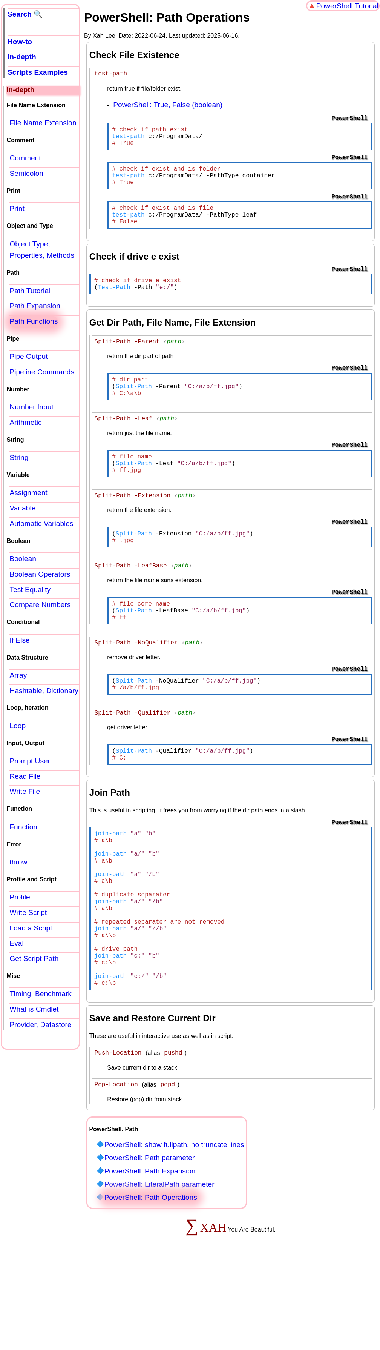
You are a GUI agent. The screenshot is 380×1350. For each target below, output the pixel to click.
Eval (16, 943)
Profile (19, 897)
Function (23, 827)
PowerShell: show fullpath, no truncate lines (174, 1228)
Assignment (28, 493)
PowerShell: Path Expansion (149, 1255)
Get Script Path (33, 959)
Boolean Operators (39, 574)
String (18, 457)
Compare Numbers (39, 605)
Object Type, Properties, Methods (41, 250)
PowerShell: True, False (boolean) (167, 106)
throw (18, 862)
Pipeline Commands (41, 372)
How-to (20, 42)
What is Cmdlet (33, 1009)
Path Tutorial (29, 291)
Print (16, 208)
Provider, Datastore (40, 1025)
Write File (24, 791)
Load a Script (30, 928)
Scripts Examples (38, 72)
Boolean (22, 559)
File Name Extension (42, 123)
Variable (22, 508)
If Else (19, 640)
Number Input (31, 407)
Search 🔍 (25, 14)
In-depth (22, 57)
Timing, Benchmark (40, 994)
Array (18, 675)
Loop (17, 726)
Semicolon (26, 173)
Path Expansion (34, 306)
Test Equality (30, 590)
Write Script (28, 912)
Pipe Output (28, 356)
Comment (25, 158)
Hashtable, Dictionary (43, 691)
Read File (24, 776)
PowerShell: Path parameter (149, 1241)
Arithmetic (25, 422)
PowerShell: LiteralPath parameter (159, 1268)
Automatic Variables (41, 523)
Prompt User (29, 761)
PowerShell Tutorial (347, 6)
